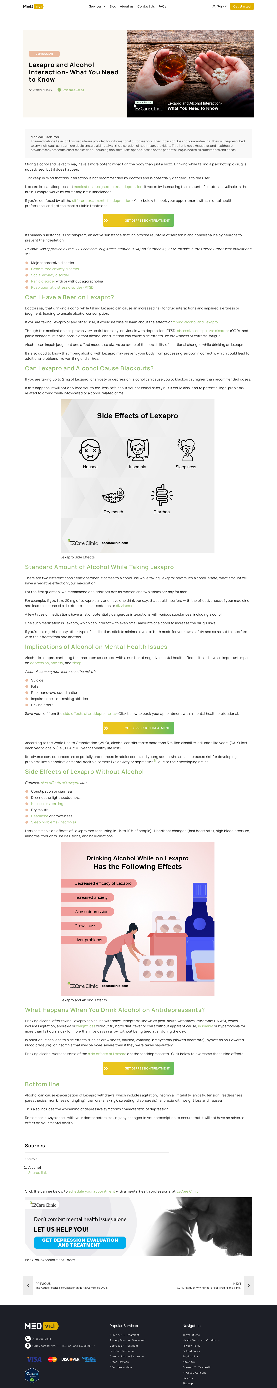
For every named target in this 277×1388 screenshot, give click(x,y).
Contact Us (146, 6)
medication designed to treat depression (107, 186)
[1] (156, 760)
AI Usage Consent (194, 1372)
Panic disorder (43, 281)
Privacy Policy (191, 1345)
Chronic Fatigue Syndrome (127, 1356)
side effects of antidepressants (89, 713)
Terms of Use (191, 1334)
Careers (188, 1378)
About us (127, 6)
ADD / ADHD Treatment (124, 1334)
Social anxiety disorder (50, 275)
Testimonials (191, 1356)
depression (39, 662)
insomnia (205, 1026)
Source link (37, 1172)
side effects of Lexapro (107, 1053)
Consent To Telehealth (197, 1367)
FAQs (162, 6)
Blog (112, 6)
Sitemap (188, 1383)
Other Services (119, 1361)
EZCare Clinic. (188, 1191)
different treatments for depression (102, 200)
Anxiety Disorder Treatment (127, 1340)
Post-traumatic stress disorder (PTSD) (63, 287)
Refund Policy (191, 1351)
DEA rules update (121, 1367)
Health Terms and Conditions (201, 1340)
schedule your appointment (92, 1191)
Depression (44, 53)
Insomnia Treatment (122, 1351)
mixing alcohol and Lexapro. (196, 322)
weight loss (85, 1026)
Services (97, 6)
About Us (189, 1361)
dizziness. (124, 605)
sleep (77, 662)
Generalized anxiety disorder (55, 269)
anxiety (57, 662)
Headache (39, 816)
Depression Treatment (124, 1345)
